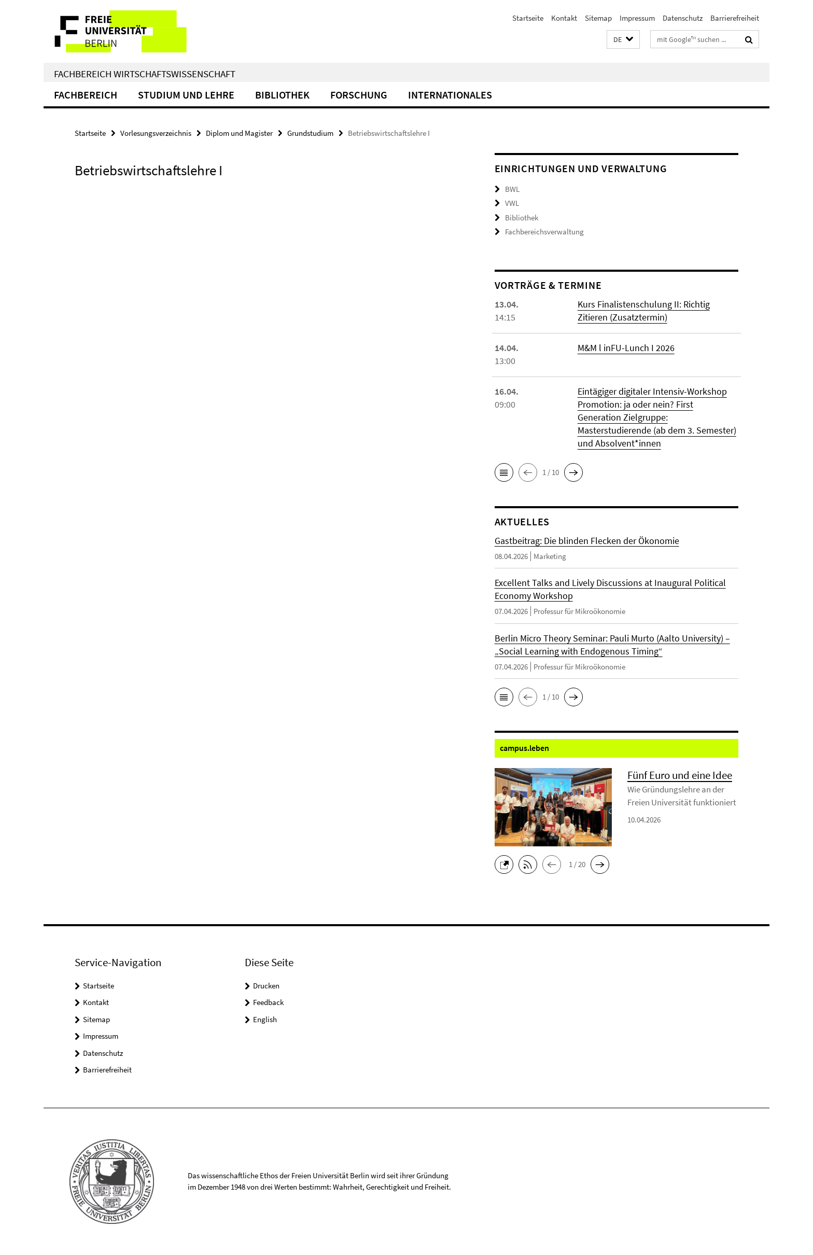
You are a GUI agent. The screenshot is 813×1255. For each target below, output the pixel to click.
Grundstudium (310, 133)
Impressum (637, 18)
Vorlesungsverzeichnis (155, 133)
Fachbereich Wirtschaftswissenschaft (144, 73)
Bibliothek (282, 94)
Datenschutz (683, 18)
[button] (623, 39)
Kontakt (564, 18)
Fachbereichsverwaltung (544, 231)
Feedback (268, 1002)
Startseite (527, 18)
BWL (512, 189)
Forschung (358, 94)
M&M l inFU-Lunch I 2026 (626, 348)
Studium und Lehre (186, 94)
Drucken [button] (266, 986)
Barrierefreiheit (734, 18)
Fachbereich (85, 94)
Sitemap (598, 18)
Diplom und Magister (239, 133)
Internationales (450, 94)
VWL (512, 203)
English (265, 1019)
